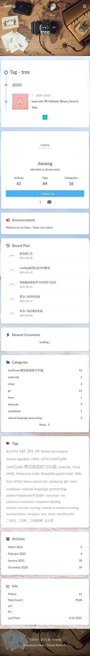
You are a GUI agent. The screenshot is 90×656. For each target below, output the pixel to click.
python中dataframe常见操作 (25, 495)
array (17, 481)
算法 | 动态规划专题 (31, 310)
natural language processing (44, 489)
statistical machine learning (60, 508)
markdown (13, 489)
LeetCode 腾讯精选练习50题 (31, 466)
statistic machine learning (23, 508)
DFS (30, 451)
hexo (73, 481)
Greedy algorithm (18, 459)
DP (37, 451)
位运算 (49, 520)
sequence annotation (20, 501)
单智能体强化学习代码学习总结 (38, 282)
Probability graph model (57, 473)
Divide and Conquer (54, 451)
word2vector (66, 514)
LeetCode (58, 458)
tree (44, 514)
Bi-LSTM (12, 451)
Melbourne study (27, 473)
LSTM (45, 459)
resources (52, 495)
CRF (22, 451)
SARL (78, 473)
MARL (10, 473)
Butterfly (61, 645)
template (34, 514)
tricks (51, 514)
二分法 (11, 520)
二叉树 (22, 520)
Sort (9, 481)
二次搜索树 (35, 520)
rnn (63, 495)
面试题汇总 (26, 253)
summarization (16, 514)
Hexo (41, 645)
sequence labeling (48, 501)
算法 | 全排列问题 (30, 296)
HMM (35, 459)
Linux (76, 467)
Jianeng (9, 6)
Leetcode (64, 467)
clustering (55, 481)
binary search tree (36, 481)
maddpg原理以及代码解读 (35, 267)
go (66, 480)
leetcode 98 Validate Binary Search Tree (55, 104)
